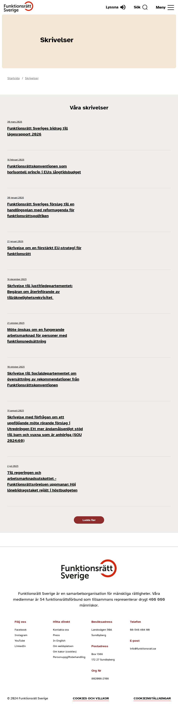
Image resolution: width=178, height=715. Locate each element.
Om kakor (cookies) (65, 651)
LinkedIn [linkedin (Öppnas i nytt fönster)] (20, 646)
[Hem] (18, 7)
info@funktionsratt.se (143, 648)
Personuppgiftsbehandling (69, 657)
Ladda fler (89, 520)
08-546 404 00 (140, 629)
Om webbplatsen (63, 646)
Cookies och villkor (91, 698)
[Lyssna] (115, 7)
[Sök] (141, 7)
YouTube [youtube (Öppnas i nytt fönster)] (20, 640)
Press (56, 635)
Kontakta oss (61, 629)
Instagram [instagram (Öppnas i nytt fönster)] (21, 635)
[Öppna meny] (165, 7)
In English (59, 640)
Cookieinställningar (152, 698)
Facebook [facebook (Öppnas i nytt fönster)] (21, 629)
